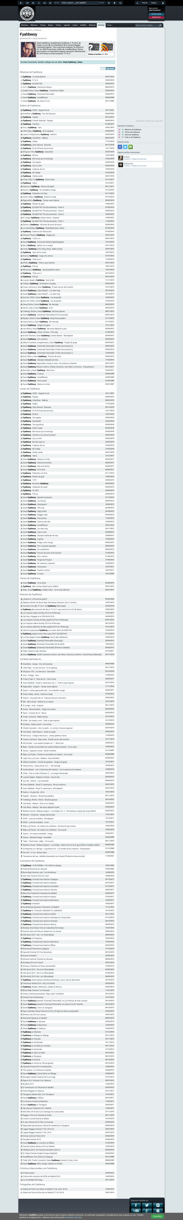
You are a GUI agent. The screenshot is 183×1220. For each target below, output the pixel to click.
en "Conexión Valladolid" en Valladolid (42, 911)
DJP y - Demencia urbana (37, 87)
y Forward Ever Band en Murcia (39, 924)
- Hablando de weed (35, 487)
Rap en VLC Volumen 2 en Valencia (37, 1080)
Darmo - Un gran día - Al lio (33, 792)
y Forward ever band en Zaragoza (40, 879)
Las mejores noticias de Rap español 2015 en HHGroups (45, 620)
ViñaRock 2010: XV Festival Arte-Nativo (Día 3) (41, 1150)
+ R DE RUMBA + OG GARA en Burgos (42, 865)
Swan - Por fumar (34, 470)
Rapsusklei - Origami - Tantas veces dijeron (40, 687)
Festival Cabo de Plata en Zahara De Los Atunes (42, 931)
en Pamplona (32, 938)
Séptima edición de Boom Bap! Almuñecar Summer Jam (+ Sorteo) (49, 602)
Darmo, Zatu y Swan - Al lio (38, 308)
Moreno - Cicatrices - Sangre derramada (39, 815)
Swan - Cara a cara (34, 532)
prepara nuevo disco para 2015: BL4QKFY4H (45, 634)
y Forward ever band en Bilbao (39, 945)
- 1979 (30, 480)
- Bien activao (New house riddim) (41, 586)
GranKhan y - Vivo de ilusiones (39, 114)
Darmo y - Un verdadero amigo (39, 190)
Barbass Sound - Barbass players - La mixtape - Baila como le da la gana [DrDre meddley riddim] (61, 845)
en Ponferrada (33, 1042)
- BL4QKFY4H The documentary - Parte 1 (43, 221)
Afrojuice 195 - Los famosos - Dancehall (39, 672)
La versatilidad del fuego (33, 1180)
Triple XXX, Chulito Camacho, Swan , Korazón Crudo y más (50, 1160)
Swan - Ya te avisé (34, 583)
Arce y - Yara (32, 128)
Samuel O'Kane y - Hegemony (39, 235)
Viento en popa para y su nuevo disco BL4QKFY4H (47, 630)
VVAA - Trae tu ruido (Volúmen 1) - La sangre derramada (45, 773)
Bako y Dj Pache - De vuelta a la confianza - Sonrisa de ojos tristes (49, 826)
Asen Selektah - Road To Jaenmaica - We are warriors (44, 785)
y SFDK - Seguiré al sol (36, 110)
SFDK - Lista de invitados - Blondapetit (38, 819)
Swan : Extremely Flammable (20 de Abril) (43, 644)
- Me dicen (35, 484)
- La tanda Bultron (34, 77)
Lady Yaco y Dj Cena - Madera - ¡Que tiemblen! (41, 758)
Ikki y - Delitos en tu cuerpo (38, 245)
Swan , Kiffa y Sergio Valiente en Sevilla (42, 1164)
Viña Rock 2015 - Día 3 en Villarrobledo (38, 969)
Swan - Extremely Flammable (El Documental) (45, 315)
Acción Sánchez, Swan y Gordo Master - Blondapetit (48, 336)
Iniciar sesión (156, 14)
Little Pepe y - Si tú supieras (38, 131)
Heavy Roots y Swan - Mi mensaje (41, 304)
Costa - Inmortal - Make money (35, 717)
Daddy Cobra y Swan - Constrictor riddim (43, 91)
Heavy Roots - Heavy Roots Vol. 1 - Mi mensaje (41, 766)
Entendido (157, 1216)
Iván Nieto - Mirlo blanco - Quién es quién (39, 732)
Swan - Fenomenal (34, 567)
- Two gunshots (33, 425)
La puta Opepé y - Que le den (38, 280)
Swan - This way (33, 508)
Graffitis (83, 25)
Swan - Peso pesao (35, 518)
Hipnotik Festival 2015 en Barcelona (37, 952)
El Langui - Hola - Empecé (33, 705)
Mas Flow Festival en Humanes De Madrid (40, 893)
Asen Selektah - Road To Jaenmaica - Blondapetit (42, 788)
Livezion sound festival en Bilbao (36, 1119)
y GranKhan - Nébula (35, 138)
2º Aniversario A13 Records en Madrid (38, 1087)
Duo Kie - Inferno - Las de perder (36, 781)
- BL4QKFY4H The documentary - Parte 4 (43, 207)
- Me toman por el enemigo (38, 159)
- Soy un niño (32, 166)
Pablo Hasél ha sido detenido (34, 651)
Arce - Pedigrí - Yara (31, 675)
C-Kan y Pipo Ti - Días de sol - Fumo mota (39, 679)
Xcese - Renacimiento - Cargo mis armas (39, 709)
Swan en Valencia (34, 1028)
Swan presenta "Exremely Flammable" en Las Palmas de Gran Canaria (55, 1001)
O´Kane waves (28, 1173)
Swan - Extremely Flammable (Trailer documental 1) (48, 353)
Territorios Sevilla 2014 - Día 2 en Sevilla (39, 983)
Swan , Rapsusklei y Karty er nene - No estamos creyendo (50, 363)
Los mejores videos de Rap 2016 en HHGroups (41, 613)
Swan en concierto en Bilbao (38, 1143)
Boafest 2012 (28, 1084)
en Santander (32, 1049)
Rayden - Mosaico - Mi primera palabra (38, 796)
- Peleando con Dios (35, 193)
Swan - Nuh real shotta (36, 466)
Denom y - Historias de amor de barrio (42, 225)
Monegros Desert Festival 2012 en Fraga (39, 1077)
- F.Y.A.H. (30, 80)
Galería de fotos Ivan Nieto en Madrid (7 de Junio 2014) (45, 1189)
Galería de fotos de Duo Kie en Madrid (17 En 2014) (43, 1193)
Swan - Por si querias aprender (39, 546)
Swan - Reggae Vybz (35, 515)
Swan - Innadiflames (35, 98)
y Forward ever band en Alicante (40, 890)
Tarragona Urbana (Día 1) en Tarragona (38, 1094)
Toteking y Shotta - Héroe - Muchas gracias (40, 800)
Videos (58, 25)
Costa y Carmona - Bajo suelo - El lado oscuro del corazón (46, 739)
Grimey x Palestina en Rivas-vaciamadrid (39, 966)
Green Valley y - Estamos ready (39, 197)
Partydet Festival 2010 (32, 1139)
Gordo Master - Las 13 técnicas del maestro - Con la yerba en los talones (52, 770)
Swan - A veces (33, 374)
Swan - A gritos (33, 539)
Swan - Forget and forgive (37, 560)
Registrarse (156, 17)
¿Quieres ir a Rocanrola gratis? (35, 599)
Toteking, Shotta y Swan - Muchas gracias (44, 311)
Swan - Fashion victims (36, 570)
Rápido (153, 3)
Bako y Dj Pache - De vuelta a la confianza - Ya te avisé (45, 830)
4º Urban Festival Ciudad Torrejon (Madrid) (40, 1153)
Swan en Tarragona (35, 1105)
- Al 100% (31, 490)
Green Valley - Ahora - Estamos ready (38, 694)
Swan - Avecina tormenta (37, 463)
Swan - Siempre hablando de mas (40, 536)
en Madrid (31, 904)
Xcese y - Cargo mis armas (38, 256)
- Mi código (31, 173)
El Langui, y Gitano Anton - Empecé (41, 218)
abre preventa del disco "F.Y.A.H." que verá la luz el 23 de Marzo (52, 609)
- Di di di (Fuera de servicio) (38, 148)
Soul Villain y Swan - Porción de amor (42, 356)
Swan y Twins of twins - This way (40, 332)
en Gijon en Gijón (34, 1053)
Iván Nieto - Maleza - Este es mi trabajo (38, 803)
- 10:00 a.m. (32, 238)
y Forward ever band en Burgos (39, 897)
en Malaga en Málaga (36, 1035)
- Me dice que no (34, 442)
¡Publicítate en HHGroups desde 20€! (149, 121)
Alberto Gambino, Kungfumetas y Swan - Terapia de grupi (50, 343)
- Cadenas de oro (34, 169)
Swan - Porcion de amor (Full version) (42, 553)
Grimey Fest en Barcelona (33, 997)
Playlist (144, 3)
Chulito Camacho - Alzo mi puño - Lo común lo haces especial (48, 728)
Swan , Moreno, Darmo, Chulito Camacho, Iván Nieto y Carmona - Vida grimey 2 (58, 367)
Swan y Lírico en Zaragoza (38, 1008)
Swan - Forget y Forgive (36, 325)
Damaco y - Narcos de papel (38, 186)
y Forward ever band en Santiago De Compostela (46, 917)
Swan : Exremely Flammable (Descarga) (43, 641)
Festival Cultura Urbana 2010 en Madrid (39, 1146)
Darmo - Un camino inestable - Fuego (38, 834)
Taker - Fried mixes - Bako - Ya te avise (38, 841)
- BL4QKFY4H (32, 84)
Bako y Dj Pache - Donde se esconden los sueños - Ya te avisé (47, 754)
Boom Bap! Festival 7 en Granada (36, 990)
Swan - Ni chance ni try (36, 101)
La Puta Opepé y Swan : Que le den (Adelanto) (45, 637)
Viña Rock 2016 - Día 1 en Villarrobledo (38, 935)
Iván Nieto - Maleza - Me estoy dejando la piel (41, 807)
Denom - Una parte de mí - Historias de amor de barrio (44, 698)
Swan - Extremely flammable (38, 94)
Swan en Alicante (34, 1022)
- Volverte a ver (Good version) (39, 435)
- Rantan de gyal (33, 204)
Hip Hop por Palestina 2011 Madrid (37, 1108)
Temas (43, 25)
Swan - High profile (35, 511)
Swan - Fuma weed (35, 381)
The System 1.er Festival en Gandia (37, 1070)
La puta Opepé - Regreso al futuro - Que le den (41, 777)
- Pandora (31, 124)
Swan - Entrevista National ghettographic (43, 242)
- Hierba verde (33, 176)
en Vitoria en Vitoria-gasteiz (38, 1063)
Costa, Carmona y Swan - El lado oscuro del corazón (48, 287)
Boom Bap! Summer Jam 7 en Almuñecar (39, 872)
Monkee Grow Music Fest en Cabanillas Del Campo (43, 928)
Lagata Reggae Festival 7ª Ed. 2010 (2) (38, 1129)
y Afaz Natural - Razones (37, 145)
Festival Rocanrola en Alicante (35, 869)
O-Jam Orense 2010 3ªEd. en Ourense (38, 1122)
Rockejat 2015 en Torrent (33, 963)
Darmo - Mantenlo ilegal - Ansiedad (37, 837)
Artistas (101, 25)
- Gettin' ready (32, 428)
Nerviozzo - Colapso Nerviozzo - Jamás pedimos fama (45, 736)
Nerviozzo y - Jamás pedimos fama (41, 270)
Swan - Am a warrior (35, 339)
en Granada (32, 1039)
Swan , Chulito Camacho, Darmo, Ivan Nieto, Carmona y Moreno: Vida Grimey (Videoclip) (62, 655)
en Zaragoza (32, 1056)
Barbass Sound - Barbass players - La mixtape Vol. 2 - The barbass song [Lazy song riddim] (59, 811)
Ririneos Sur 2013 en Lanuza (34, 1015)
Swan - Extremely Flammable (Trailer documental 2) (48, 349)
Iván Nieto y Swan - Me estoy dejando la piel (45, 329)
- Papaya (30, 397)
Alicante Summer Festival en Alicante (38, 959)
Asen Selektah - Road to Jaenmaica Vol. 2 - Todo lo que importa (48, 683)
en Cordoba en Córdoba (37, 1046)
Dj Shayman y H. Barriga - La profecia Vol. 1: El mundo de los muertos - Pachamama (56, 849)
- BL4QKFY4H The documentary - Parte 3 (43, 211)
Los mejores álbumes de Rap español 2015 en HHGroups (46, 627)
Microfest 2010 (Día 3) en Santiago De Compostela (43, 1112)
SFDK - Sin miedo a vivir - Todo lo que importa (41, 721)
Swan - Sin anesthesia (36, 549)
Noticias (24, 25)
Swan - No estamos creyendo (39, 563)
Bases (50, 25)
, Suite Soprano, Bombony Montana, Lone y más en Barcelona (51, 980)
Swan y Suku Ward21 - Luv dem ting (41, 291)
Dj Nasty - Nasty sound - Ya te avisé (37, 724)
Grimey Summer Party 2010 (34, 1136)
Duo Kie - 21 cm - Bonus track (35, 852)
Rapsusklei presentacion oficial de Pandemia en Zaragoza (46, 1126)
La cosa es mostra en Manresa (35, 1101)
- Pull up (30, 266)
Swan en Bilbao (33, 1098)
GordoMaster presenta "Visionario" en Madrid (41, 907)
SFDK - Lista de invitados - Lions (36, 822)
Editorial (92, 25)
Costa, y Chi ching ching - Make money (42, 249)
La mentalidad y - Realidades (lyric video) (43, 228)
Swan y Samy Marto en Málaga (39, 1074)
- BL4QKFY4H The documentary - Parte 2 (43, 214)
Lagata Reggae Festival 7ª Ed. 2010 (37, 1132)
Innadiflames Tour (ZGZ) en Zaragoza (38, 1157)
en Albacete (32, 1032)
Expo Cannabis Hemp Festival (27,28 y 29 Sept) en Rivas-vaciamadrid (50, 1011)
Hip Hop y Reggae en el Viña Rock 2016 (39, 616)
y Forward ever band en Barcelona (41, 900)
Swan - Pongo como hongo (38, 542)
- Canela (30, 117)
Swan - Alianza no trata (36, 384)
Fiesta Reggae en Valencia (33, 1091)
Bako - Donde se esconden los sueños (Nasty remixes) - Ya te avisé (50, 747)
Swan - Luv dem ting (35, 529)
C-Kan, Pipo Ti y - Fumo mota (39, 180)
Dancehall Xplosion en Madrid (35, 1018)
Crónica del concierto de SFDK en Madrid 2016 (41, 1176)
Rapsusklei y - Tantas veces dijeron (41, 200)
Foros (109, 25)
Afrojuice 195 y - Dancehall (38, 152)
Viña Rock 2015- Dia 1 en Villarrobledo (38, 976)
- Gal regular (32, 162)
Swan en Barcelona (35, 1025)
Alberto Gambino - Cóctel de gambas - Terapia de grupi (45, 762)
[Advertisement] (92, 13)
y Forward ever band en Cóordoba (41, 886)
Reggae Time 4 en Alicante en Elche (37, 1115)
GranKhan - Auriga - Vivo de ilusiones (38, 664)
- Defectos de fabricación (37, 232)
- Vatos (30, 183)
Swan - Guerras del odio (37, 522)
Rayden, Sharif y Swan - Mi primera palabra (44, 318)
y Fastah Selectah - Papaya (38, 121)
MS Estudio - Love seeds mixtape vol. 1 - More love (43, 743)
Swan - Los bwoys (34, 501)
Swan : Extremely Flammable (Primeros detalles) (46, 648)
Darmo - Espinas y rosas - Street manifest (39, 751)
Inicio (22, 30)
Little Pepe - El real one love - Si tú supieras (40, 668)
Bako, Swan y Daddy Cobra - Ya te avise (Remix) (46, 590)
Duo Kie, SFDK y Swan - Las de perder (42, 297)
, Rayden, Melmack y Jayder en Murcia (42, 987)
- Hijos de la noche (34, 252)
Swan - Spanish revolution (37, 497)
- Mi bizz (30, 155)
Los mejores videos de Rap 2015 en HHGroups (41, 623)
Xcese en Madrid (29, 956)
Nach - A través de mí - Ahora (34, 713)
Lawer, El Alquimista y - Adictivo (40, 134)
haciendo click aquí (73, 1217)
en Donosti (31, 1060)
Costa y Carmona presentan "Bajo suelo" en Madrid (43, 994)
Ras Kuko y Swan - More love (38, 370)
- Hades (30, 141)
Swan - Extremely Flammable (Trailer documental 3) (48, 346)
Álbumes (34, 25)
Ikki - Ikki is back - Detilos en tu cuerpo (38, 702)
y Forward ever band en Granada (40, 921)
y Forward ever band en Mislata (40, 883)
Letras (74, 25)
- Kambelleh (32, 421)
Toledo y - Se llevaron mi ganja (39, 284)
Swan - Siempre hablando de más (40, 360)
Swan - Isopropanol (35, 504)
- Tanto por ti (32, 259)
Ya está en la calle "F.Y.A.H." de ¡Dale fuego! (44, 606)
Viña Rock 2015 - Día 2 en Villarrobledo (38, 973)
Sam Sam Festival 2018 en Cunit (36, 876)
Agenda (67, 25)
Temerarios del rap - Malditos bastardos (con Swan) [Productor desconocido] (54, 856)
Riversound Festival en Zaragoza (36, 949)
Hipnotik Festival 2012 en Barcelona (37, 1067)
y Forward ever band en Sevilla (39, 914)
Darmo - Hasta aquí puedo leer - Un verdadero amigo (44, 690)
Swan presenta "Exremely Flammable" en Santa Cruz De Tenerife (53, 1004)
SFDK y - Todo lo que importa (39, 263)
